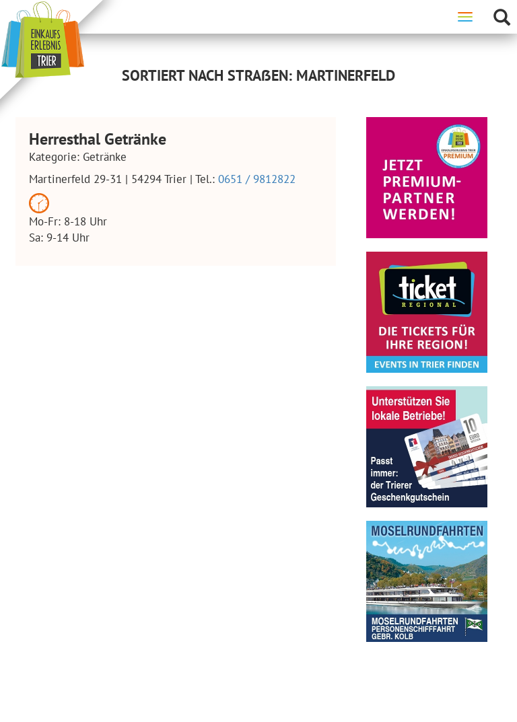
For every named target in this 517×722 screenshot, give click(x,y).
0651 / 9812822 (257, 179)
